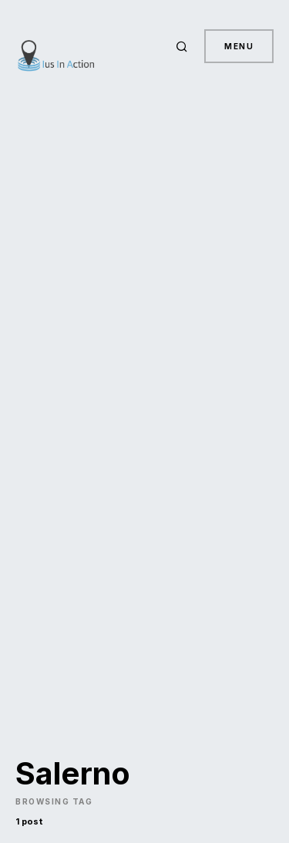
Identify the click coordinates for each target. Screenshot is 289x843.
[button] (184, 46)
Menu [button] (239, 46)
